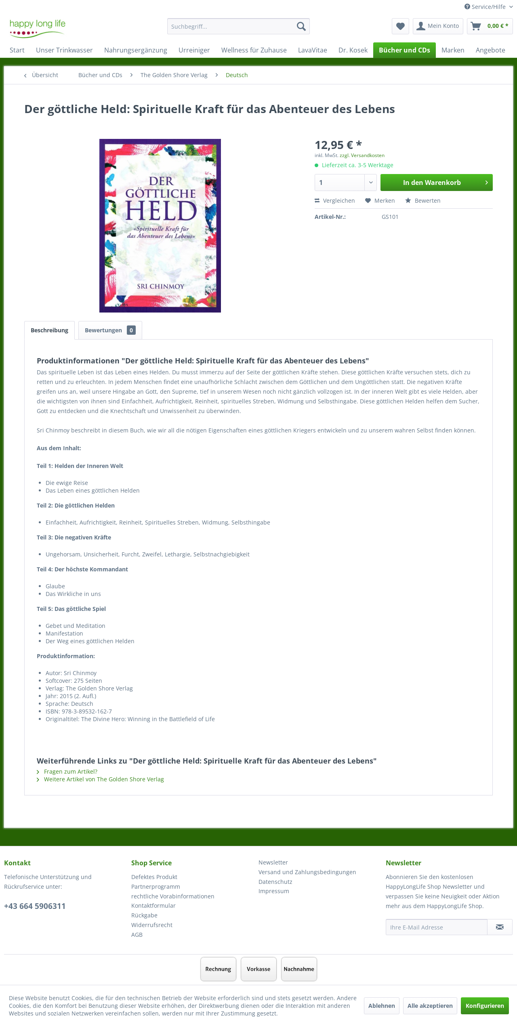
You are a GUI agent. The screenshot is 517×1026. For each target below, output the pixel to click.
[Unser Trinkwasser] (64, 50)
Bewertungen (110, 330)
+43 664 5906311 (35, 906)
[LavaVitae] (312, 50)
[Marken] (453, 50)
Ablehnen (381, 1005)
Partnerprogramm (155, 886)
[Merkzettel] (400, 26)
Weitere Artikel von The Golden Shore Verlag (100, 779)
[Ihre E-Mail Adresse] (437, 927)
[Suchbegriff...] (238, 26)
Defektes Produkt (154, 877)
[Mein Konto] (438, 26)
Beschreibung (49, 330)
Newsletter (273, 862)
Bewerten (423, 200)
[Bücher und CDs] (404, 50)
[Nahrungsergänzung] (136, 50)
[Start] (17, 50)
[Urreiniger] (194, 50)
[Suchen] (301, 26)
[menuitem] (238, 30)
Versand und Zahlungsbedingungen (307, 872)
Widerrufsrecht (151, 925)
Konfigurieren (485, 1005)
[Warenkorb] (490, 26)
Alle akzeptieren (430, 1005)
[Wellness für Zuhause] (254, 50)
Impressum (273, 891)
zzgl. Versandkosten (362, 155)
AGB (137, 934)
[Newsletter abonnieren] (500, 927)
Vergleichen (335, 200)
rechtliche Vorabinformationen (172, 896)
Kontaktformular (153, 905)
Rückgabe (144, 915)
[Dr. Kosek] (353, 50)
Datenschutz (275, 881)
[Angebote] (490, 50)
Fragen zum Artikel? (67, 771)
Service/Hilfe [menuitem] (485, 6)
